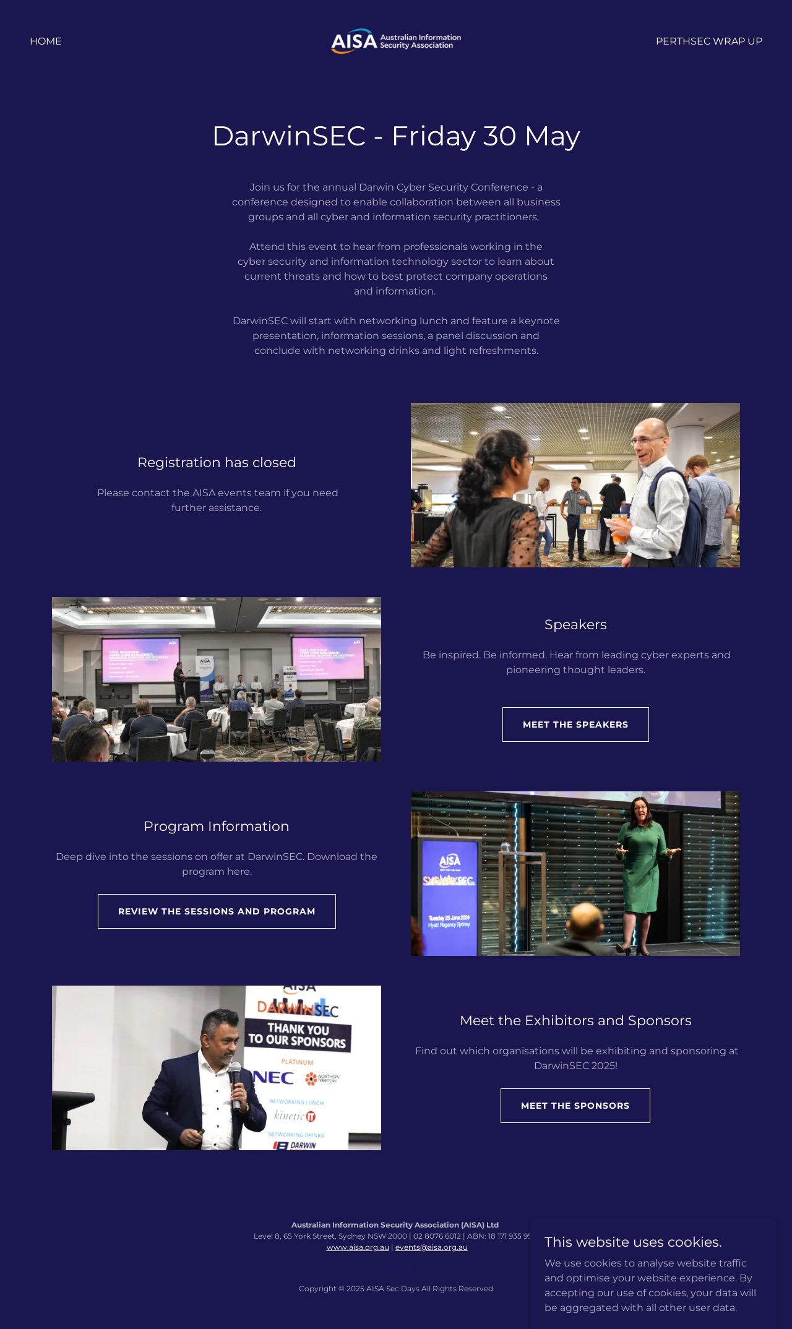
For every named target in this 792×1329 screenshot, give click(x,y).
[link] (396, 40)
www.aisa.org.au (358, 1247)
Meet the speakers (576, 724)
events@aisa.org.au (431, 1247)
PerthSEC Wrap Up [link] (709, 41)
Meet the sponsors (575, 1105)
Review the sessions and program (217, 911)
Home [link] (46, 41)
